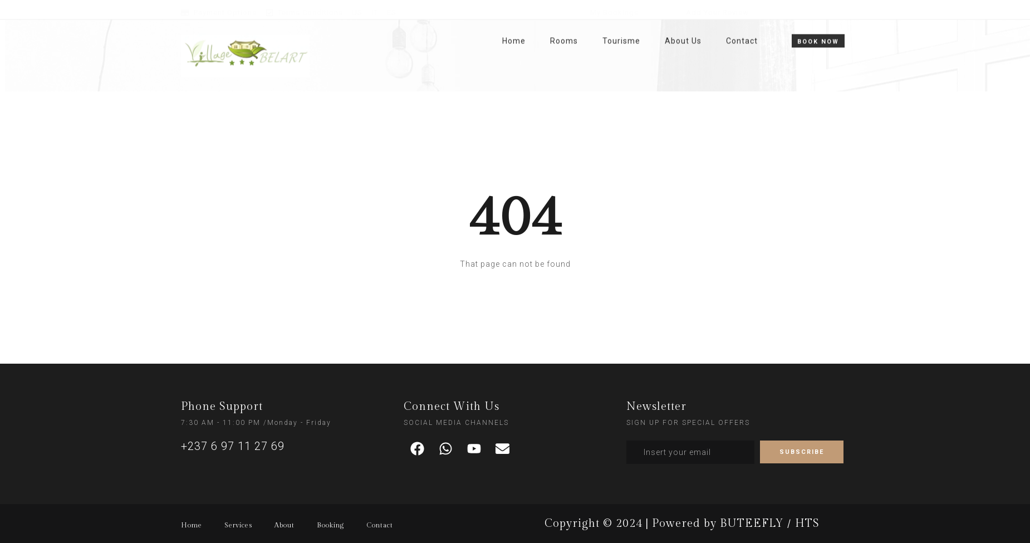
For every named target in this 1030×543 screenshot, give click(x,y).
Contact (742, 23)
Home (514, 23)
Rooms (564, 23)
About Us (683, 23)
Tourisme (621, 23)
